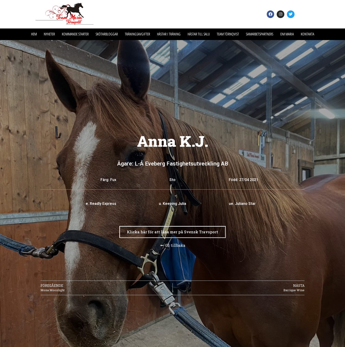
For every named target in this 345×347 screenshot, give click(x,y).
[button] (172, 232)
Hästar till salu (199, 34)
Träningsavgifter (137, 34)
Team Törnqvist (228, 34)
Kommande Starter (75, 34)
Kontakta (307, 34)
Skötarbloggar (107, 34)
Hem (34, 34)
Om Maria (287, 34)
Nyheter (49, 34)
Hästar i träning (169, 34)
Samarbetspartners (259, 34)
